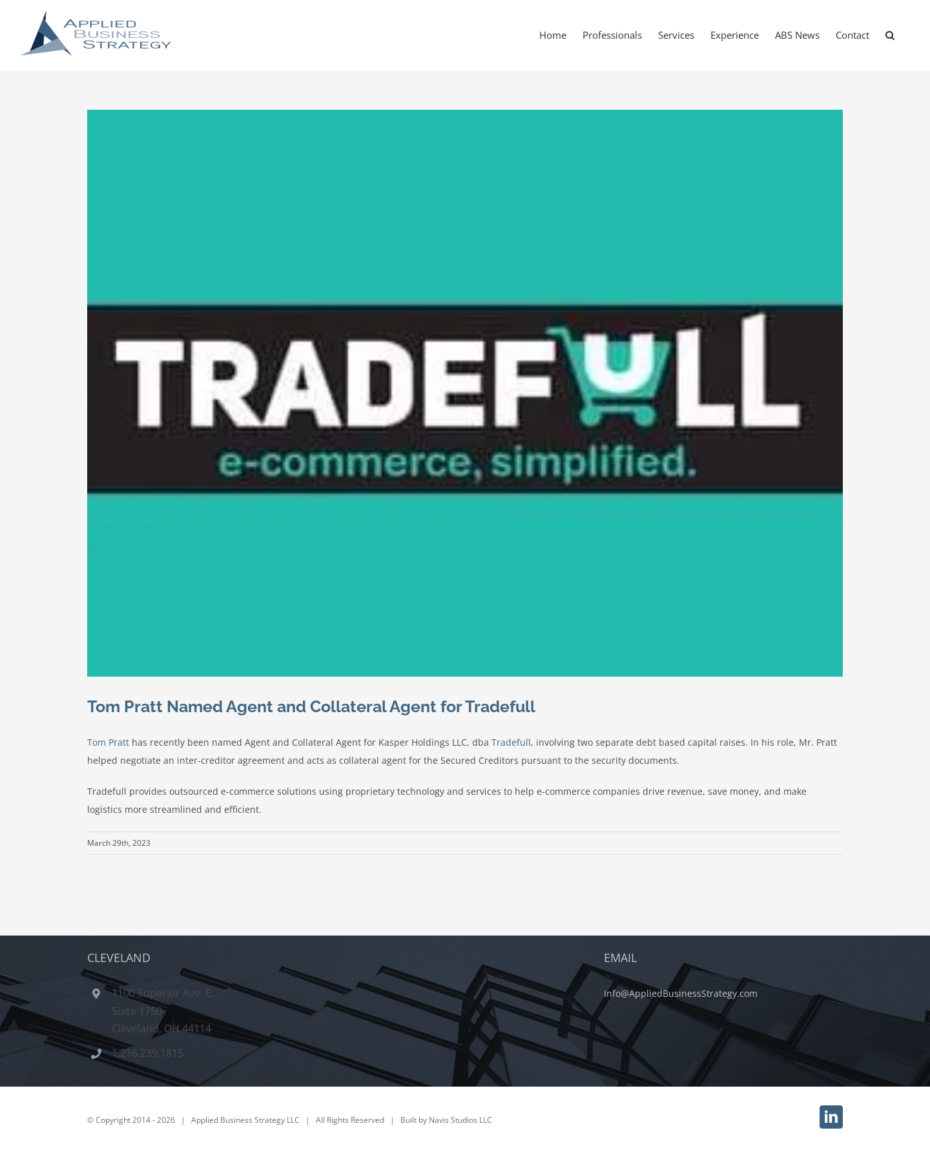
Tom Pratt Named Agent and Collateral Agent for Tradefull (311, 706)
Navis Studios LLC (460, 1119)
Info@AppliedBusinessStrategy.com (681, 993)
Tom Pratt (108, 742)
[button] (889, 35)
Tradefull (511, 742)
